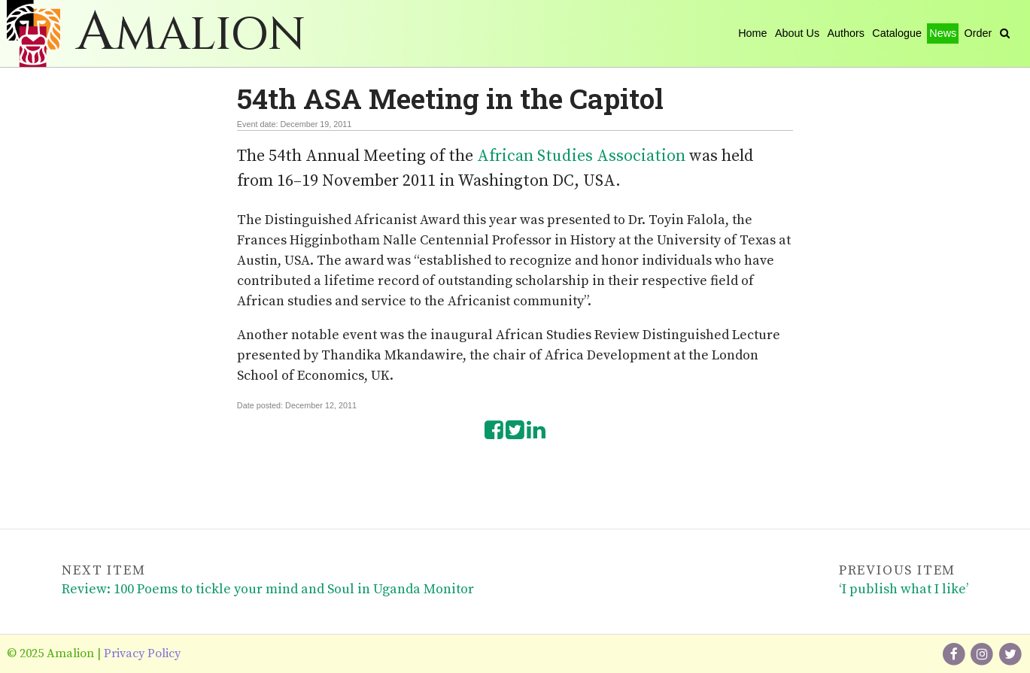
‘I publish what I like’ (903, 589)
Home (752, 33)
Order (978, 33)
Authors (845, 33)
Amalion (190, 35)
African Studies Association (581, 156)
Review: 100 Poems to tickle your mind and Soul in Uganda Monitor (268, 589)
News (942, 33)
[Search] (1005, 33)
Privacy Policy (142, 653)
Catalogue (897, 33)
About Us (797, 33)
